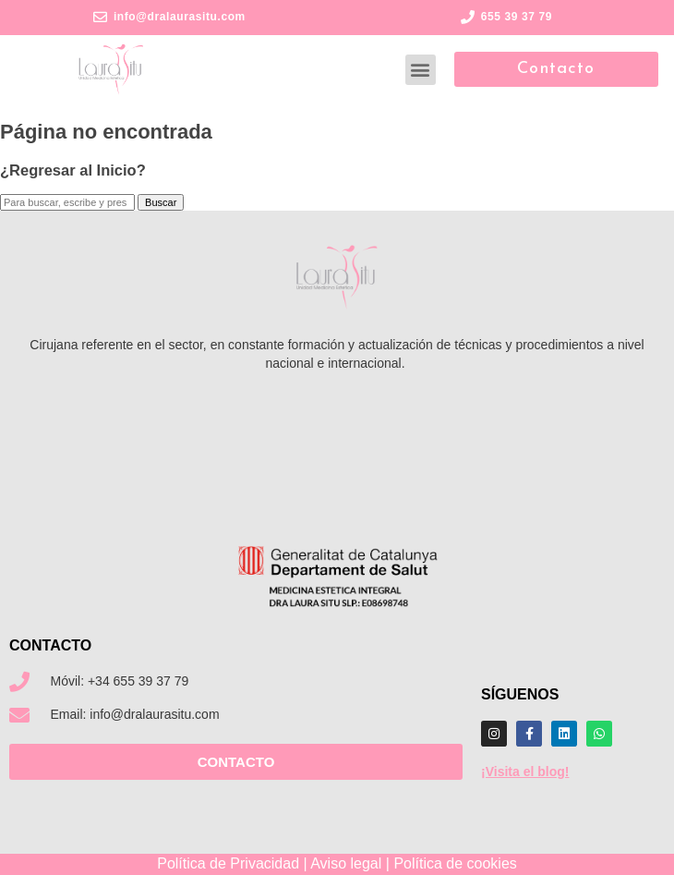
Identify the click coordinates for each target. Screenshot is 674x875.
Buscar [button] (160, 202)
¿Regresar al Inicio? (73, 170)
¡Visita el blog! (525, 771)
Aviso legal (345, 863)
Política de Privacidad (228, 863)
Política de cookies (454, 863)
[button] (420, 70)
